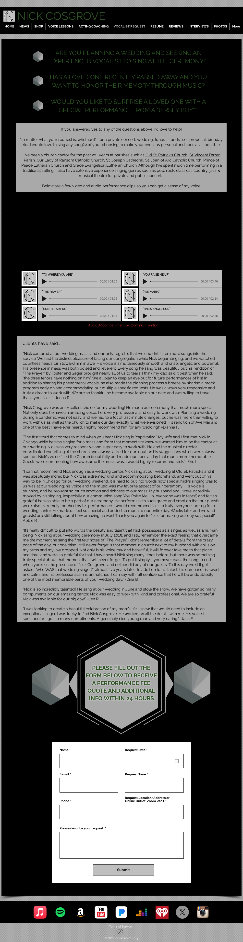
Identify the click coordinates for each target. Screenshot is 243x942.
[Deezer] (141, 912)
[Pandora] (121, 912)
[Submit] (123, 869)
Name (64, 750)
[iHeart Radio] (162, 912)
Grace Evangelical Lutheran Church (105, 165)
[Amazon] (80, 912)
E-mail (64, 774)
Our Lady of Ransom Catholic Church (70, 160)
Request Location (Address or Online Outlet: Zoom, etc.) (147, 799)
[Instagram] (202, 912)
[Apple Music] (40, 912)
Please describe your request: (82, 828)
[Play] (44, 281)
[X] (182, 912)
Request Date (137, 750)
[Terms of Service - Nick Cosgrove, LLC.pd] (120, 932)
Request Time (135, 774)
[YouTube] (101, 912)
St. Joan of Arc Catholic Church (173, 160)
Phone (64, 801)
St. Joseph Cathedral (124, 160)
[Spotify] (60, 912)
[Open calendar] (177, 761)
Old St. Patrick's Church (166, 155)
